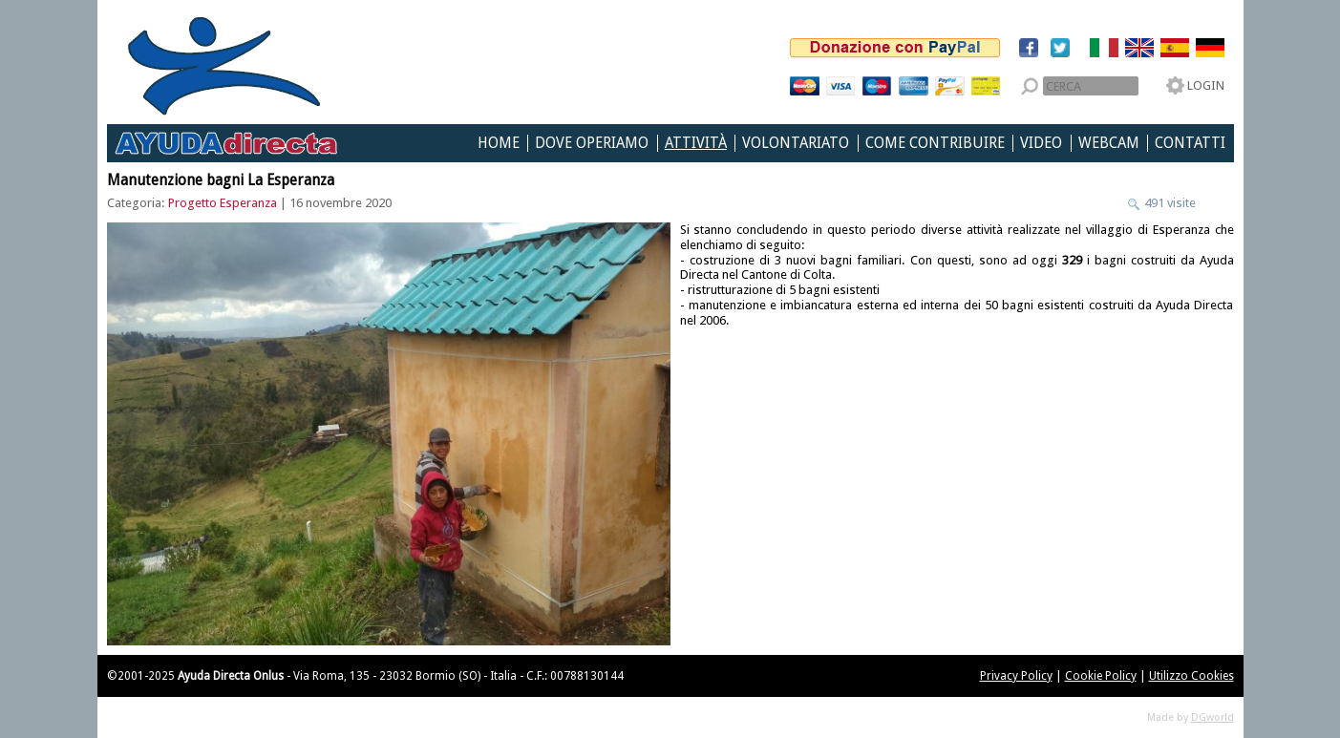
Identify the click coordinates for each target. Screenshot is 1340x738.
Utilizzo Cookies (1191, 676)
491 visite (1168, 203)
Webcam (1108, 143)
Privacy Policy (1016, 676)
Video (1041, 143)
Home (499, 143)
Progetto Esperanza (222, 203)
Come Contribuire (935, 143)
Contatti (1190, 143)
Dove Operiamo (592, 143)
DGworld (1212, 717)
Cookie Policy (1101, 676)
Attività (696, 143)
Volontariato (795, 143)
